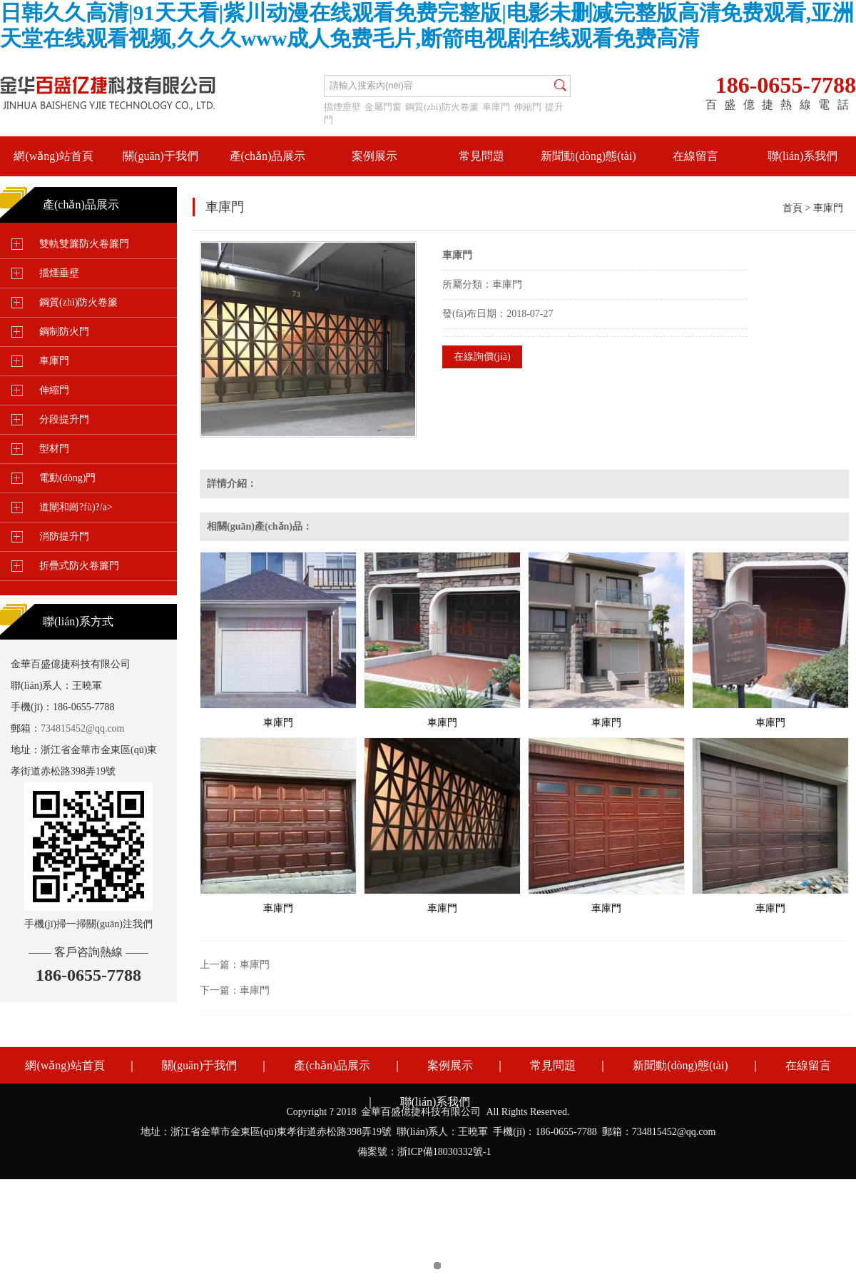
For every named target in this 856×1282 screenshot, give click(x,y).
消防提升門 (64, 536)
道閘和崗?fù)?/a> (76, 507)
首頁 (792, 208)
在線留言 (695, 156)
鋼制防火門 (64, 331)
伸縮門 (527, 106)
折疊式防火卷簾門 (79, 565)
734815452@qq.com (83, 728)
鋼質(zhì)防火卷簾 (442, 106)
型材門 (54, 448)
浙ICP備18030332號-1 (444, 1151)
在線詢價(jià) (482, 356)
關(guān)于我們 (160, 156)
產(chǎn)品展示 (268, 156)
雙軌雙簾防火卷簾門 (84, 243)
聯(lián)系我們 (803, 156)
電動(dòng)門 (67, 478)
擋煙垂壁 (342, 106)
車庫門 (496, 106)
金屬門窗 (383, 106)
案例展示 (374, 156)
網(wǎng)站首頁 (53, 156)
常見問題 (481, 156)
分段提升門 (64, 419)
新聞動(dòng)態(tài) (588, 156)
